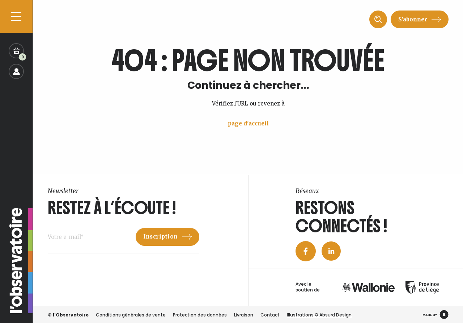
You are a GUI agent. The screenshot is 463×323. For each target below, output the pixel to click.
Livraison (243, 315)
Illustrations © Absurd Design (319, 315)
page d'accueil (248, 123)
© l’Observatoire (68, 315)
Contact (270, 315)
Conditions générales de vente (131, 315)
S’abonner (412, 19)
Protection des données (200, 315)
